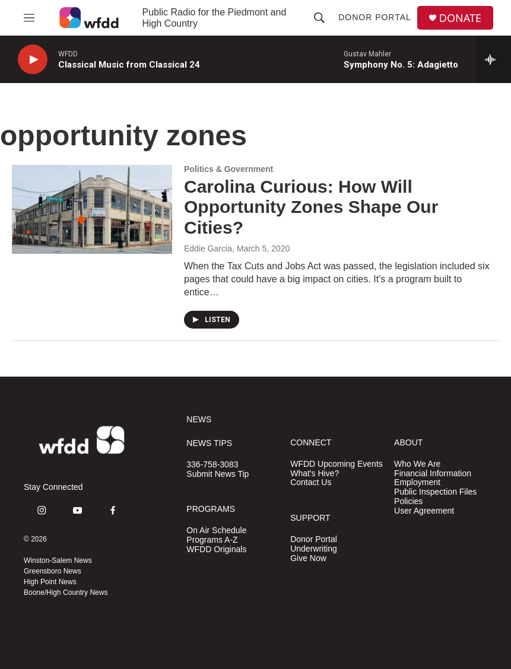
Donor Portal (374, 17)
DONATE (460, 18)
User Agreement (424, 510)
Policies (408, 501)
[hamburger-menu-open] (29, 18)
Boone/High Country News (65, 592)
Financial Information (432, 473)
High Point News (50, 582)
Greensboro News (52, 571)
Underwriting (313, 548)
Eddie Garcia (208, 248)
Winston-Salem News (58, 560)
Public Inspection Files (435, 492)
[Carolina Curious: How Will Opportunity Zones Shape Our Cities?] (92, 209)
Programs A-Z (211, 540)
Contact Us (310, 482)
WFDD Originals (216, 549)
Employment (417, 482)
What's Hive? (314, 473)
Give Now (308, 558)
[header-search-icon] (319, 17)
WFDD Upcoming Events (336, 464)
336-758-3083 (212, 464)
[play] (32, 59)
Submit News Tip (217, 474)
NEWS (198, 419)
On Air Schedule (216, 530)
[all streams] (493, 59)
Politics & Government (228, 169)
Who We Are (417, 464)
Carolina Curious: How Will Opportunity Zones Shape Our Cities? (311, 207)
